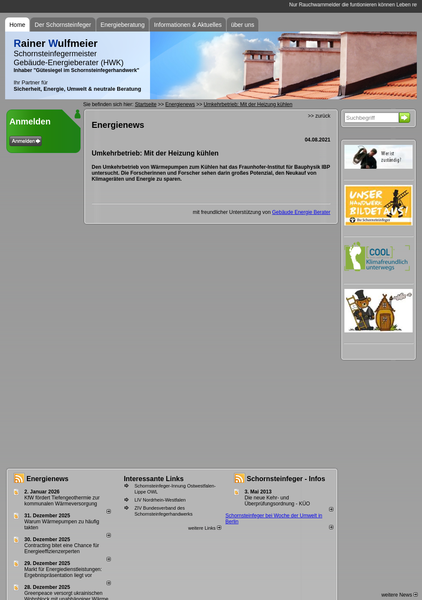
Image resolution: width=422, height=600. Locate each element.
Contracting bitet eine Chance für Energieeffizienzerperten (61, 548)
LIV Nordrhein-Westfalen (159, 499)
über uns (242, 24)
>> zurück (319, 116)
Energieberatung (123, 24)
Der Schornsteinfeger (63, 24)
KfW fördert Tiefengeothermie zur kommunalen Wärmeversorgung (62, 501)
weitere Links (204, 528)
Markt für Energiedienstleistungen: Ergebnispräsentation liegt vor (63, 572)
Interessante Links (154, 478)
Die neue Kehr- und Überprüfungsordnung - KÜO (277, 501)
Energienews (47, 478)
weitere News (400, 595)
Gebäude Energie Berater (301, 212)
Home (17, 24)
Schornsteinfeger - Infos (286, 478)
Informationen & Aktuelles (188, 24)
